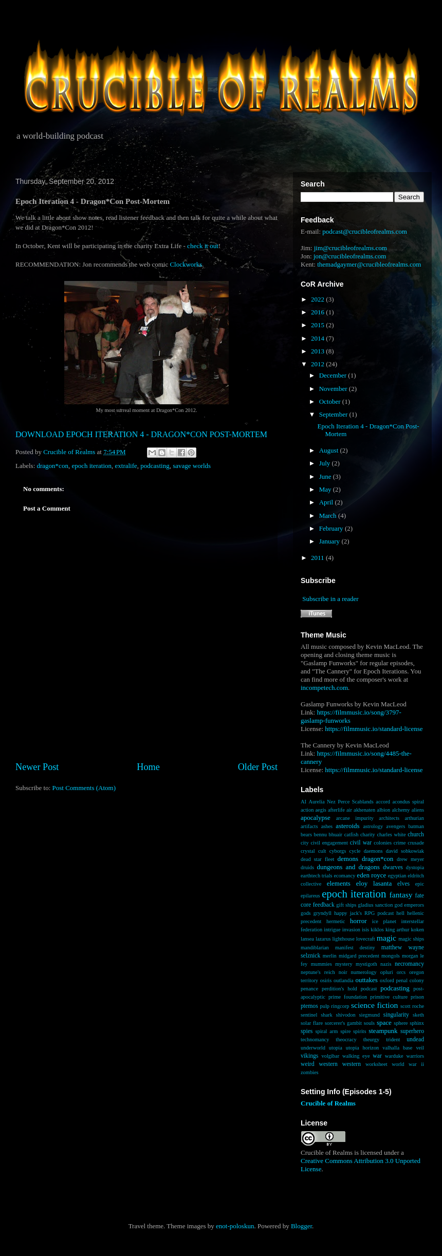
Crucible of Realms (328, 1103)
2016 (318, 312)
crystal (308, 851)
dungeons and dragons (348, 867)
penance (309, 988)
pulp (324, 1006)
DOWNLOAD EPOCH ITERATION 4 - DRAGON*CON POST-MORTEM (141, 434)
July (325, 463)
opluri (386, 972)
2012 (318, 364)
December (333, 375)
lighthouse (343, 939)
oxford (387, 980)
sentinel (309, 1015)
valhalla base (397, 1048)
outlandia (344, 980)
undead (415, 1039)
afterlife (336, 810)
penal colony (410, 980)
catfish (351, 834)
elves (403, 883)
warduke (394, 1056)
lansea (307, 939)
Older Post (258, 767)
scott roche (412, 1006)
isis (365, 929)
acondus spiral (408, 801)
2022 (318, 299)
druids (307, 867)
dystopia (415, 867)
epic (419, 884)
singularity (396, 1014)
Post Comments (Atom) (84, 788)
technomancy (315, 1039)
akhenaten (364, 810)
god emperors (409, 905)
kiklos (377, 929)
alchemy (401, 810)
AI (303, 801)
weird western (319, 1064)
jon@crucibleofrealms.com (350, 256)
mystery (343, 964)
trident (393, 1039)
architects (389, 818)
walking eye (356, 1056)
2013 (318, 351)
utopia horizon (362, 1048)
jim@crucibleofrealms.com (350, 248)
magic (386, 937)
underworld (313, 1048)
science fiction (374, 1005)
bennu (320, 834)
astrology (373, 826)
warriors (415, 1056)
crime (400, 843)
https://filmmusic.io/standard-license (373, 729)
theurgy (371, 1039)
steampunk (383, 1031)
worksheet (376, 1064)
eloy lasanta (374, 883)
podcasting (154, 466)
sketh (418, 1015)
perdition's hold (339, 988)
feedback (324, 905)
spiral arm (326, 1031)
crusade (416, 843)
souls (369, 1023)
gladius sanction (375, 905)
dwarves (393, 867)
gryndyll (323, 913)
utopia (335, 1048)
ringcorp (340, 1006)
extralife (126, 466)
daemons (373, 851)
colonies (383, 843)
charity (367, 834)
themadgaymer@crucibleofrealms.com (369, 264)
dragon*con (52, 466)
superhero (412, 1031)
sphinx (417, 1023)
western (351, 1064)
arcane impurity (355, 818)
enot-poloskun (235, 1226)
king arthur (397, 929)
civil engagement (328, 843)
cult (322, 851)
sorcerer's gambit (343, 1023)
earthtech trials (317, 875)
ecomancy (344, 875)
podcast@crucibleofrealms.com (364, 231)
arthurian (414, 818)
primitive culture (389, 997)
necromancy (409, 964)
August (329, 450)
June (326, 476)
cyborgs (337, 851)
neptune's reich (318, 972)
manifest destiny (355, 947)
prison (417, 997)
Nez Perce (338, 801)
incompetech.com (324, 687)
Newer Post (37, 767)
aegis (321, 810)
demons (348, 859)
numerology (364, 972)
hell (400, 913)
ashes (327, 826)
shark (327, 1015)
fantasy (401, 894)
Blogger (301, 1226)
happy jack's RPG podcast (364, 913)
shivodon (346, 1015)
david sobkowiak (405, 851)
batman (416, 826)
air (349, 810)
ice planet (384, 921)
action (307, 810)
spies (306, 1031)
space (384, 1022)
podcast (369, 988)
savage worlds (192, 466)
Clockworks (186, 264)
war (377, 1056)
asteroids (347, 826)
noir (343, 972)
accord (383, 801)
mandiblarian (315, 947)
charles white (391, 834)
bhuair (336, 834)
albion (383, 810)
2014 (318, 338)
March (328, 515)
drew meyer (410, 859)
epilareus (310, 895)
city (305, 843)
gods (306, 913)
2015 (318, 325)
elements (339, 883)
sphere (401, 1023)
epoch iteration (91, 466)
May (326, 489)
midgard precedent (359, 956)
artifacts (309, 826)
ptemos (309, 1006)
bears (306, 834)
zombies (310, 1072)
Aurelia (316, 801)
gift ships (346, 905)
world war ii (408, 1064)
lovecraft (365, 939)
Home (148, 767)
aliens (418, 810)
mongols (390, 956)
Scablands (363, 801)
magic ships (411, 939)
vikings (309, 1056)
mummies (321, 964)
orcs (401, 972)
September (334, 414)
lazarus (323, 939)
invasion (351, 929)
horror (358, 921)
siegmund (369, 1015)
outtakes (366, 980)
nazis (385, 964)
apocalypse (315, 817)
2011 (318, 557)
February (332, 528)
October (330, 401)
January (330, 541)
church (416, 834)
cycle (355, 851)
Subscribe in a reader (330, 599)
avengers (395, 826)
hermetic (335, 921)
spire (345, 1031)
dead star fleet (317, 859)
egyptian (397, 875)
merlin (330, 956)
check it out (202, 246)
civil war (361, 842)
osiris (326, 980)
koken (417, 929)
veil (420, 1048)
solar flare (312, 1023)
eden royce (371, 875)
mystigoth (366, 964)
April (327, 502)
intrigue (332, 929)
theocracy (346, 1039)
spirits (359, 1031)
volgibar (330, 1056)
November (334, 388)
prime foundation (347, 997)
